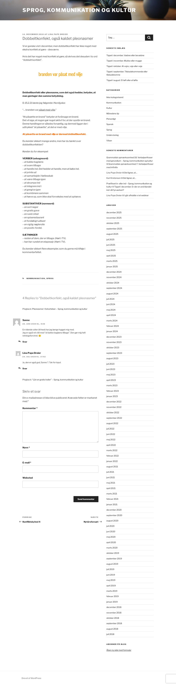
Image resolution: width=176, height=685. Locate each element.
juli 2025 (110, 239)
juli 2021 (110, 472)
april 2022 (111, 445)
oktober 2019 (112, 553)
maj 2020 (111, 537)
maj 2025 (110, 250)
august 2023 (112, 358)
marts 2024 (111, 320)
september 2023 (114, 353)
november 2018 (113, 612)
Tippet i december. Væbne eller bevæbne (125, 55)
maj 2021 (110, 482)
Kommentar (30, 408)
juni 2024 (110, 304)
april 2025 (111, 255)
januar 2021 (111, 504)
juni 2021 (110, 477)
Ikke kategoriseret (114, 97)
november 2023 (113, 342)
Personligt (111, 119)
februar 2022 (112, 455)
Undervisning (112, 135)
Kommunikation (36, 278)
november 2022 (113, 407)
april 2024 (111, 315)
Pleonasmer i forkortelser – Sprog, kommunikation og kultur (59, 309)
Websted (27, 477)
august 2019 (112, 564)
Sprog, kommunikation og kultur (79, 10)
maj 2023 (110, 374)
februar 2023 (112, 391)
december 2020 (114, 510)
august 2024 (112, 293)
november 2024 (113, 277)
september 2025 (114, 228)
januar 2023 (112, 396)
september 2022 (114, 418)
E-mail (26, 462)
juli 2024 (110, 299)
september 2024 (114, 288)
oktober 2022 (112, 412)
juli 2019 (110, 569)
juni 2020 (110, 531)
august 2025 (112, 234)
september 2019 (114, 558)
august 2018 (112, 629)
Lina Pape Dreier (58, 34)
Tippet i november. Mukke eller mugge (124, 60)
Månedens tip (112, 113)
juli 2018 (110, 634)
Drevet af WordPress (31, 678)
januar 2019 (112, 602)
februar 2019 (112, 596)
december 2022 (113, 401)
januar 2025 (112, 266)
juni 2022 (110, 434)
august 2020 (112, 520)
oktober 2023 (112, 347)
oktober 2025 (112, 223)
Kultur (109, 108)
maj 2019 (110, 580)
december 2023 (113, 337)
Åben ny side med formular (118, 650)
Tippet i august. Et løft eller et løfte (122, 80)
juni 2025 (110, 245)
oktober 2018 (112, 618)
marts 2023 (111, 385)
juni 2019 (110, 574)
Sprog (50, 278)
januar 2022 (112, 461)
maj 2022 (110, 439)
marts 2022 (111, 450)
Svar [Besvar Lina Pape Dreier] (24, 368)
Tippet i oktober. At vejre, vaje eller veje (124, 66)
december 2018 (113, 607)
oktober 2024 (112, 282)
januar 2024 (112, 331)
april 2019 (111, 585)
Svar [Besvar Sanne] (24, 341)
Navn (26, 447)
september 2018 (114, 623)
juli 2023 (110, 364)
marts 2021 (111, 493)
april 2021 (111, 488)
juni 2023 (110, 369)
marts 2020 (112, 547)
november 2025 (113, 218)
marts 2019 (111, 591)
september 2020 (114, 515)
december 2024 (113, 272)
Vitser (109, 140)
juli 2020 (110, 526)
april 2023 (111, 380)
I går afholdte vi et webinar (136, 195)
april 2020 (111, 542)
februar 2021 (112, 499)
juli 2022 (110, 428)
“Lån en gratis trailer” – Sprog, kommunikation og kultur (57, 379)
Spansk (109, 124)
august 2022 (112, 423)
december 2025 (113, 212)
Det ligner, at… (130, 172)
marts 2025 (111, 261)
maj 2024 (110, 310)
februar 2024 (112, 326)
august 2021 (112, 466)
